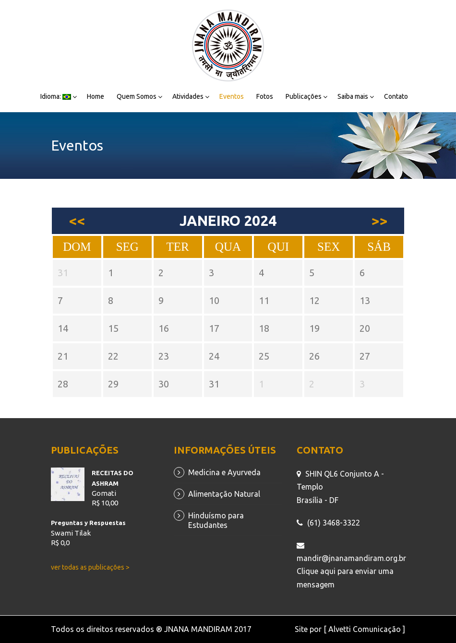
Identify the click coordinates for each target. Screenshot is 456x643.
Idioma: (55, 96)
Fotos (264, 96)
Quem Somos (136, 96)
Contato (396, 96)
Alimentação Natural (224, 494)
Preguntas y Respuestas (88, 522)
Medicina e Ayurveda (224, 472)
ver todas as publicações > (90, 567)
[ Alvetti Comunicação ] (364, 629)
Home (95, 96)
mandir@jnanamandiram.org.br (351, 558)
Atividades (188, 96)
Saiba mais (352, 96)
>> (379, 220)
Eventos (231, 96)
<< (77, 220)
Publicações (304, 96)
